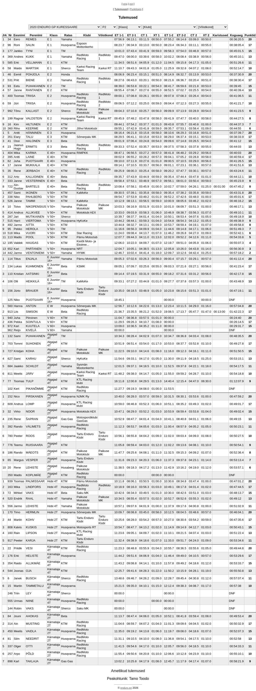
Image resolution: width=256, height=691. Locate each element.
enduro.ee (126, 687)
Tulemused (121, 9)
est (131, 4)
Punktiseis (136, 9)
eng (125, 4)
